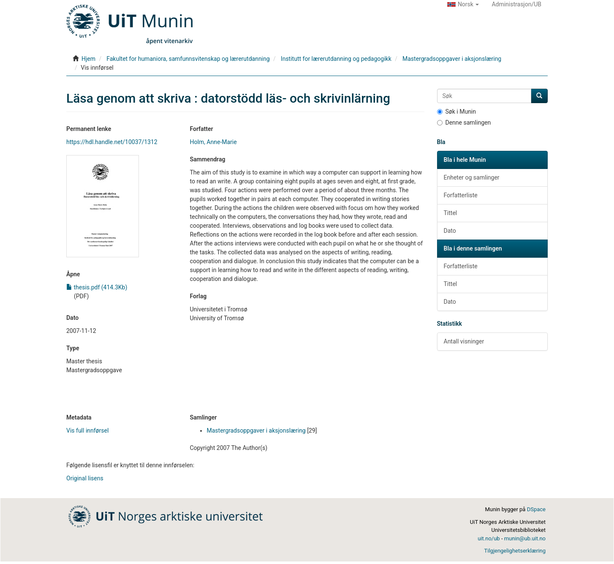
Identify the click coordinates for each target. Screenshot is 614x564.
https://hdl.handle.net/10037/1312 (112, 142)
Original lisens (84, 478)
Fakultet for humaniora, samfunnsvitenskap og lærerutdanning (187, 58)
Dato (450, 230)
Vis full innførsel (87, 430)
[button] (463, 4)
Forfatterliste (461, 195)
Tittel (450, 213)
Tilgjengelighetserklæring (515, 551)
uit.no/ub (489, 538)
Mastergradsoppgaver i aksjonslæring (451, 58)
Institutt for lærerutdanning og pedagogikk (336, 58)
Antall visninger (464, 341)
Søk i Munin (456, 111)
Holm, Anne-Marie (213, 142)
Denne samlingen (464, 122)
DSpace (536, 509)
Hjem (88, 58)
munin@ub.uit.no (525, 538)
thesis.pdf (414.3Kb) (96, 287)
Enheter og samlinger (472, 177)
